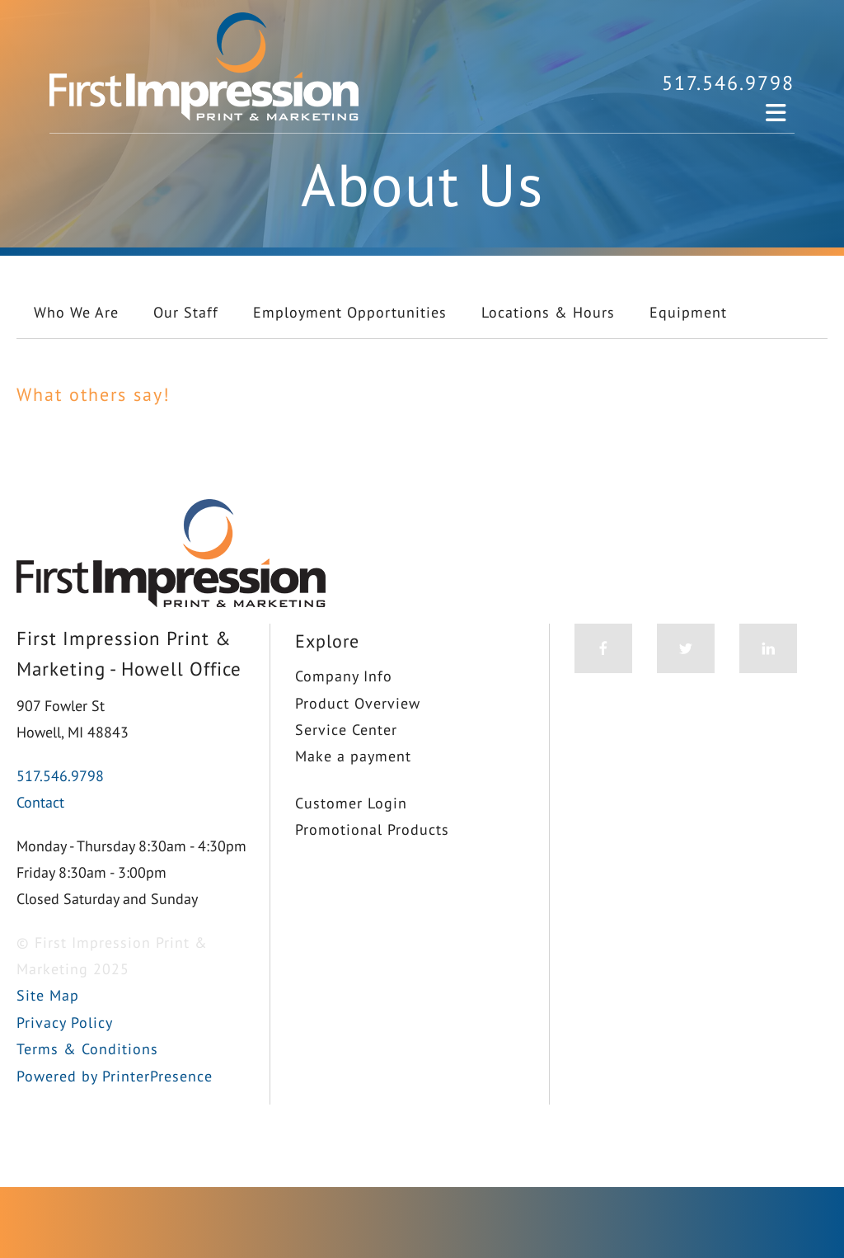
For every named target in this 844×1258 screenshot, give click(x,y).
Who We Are (76, 312)
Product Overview (357, 703)
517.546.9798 (728, 83)
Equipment (688, 312)
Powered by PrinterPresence (114, 1076)
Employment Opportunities (350, 312)
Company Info (343, 676)
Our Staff (185, 312)
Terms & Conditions (87, 1048)
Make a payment (353, 756)
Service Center (346, 729)
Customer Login (351, 803)
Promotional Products (372, 829)
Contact (40, 802)
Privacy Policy (64, 1022)
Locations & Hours (548, 312)
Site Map (47, 995)
